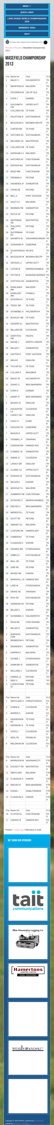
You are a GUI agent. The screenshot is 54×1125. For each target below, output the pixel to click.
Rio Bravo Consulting (21, 1123)
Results (8, 48)
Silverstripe (38, 1121)
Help (27, 34)
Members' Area (27, 28)
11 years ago (18, 830)
